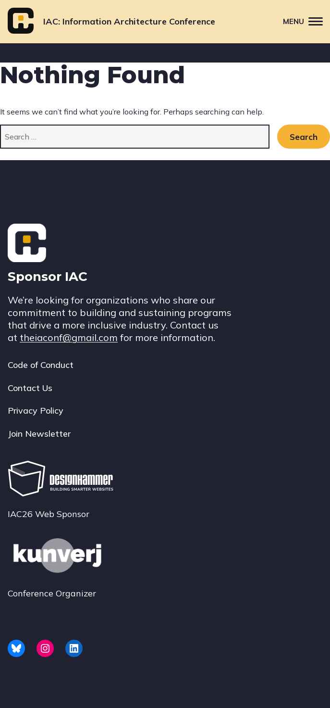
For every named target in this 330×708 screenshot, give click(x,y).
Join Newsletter (39, 433)
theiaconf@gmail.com (69, 337)
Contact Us (30, 387)
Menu (306, 21)
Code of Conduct (40, 364)
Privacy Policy (35, 410)
